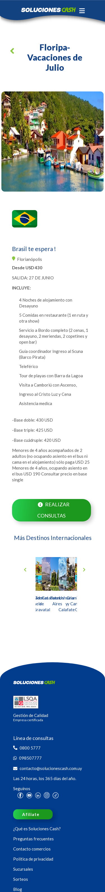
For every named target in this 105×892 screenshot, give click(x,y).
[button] (13, 52)
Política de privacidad (33, 858)
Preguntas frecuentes (33, 838)
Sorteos (20, 879)
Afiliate (30, 814)
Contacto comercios (32, 848)
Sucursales (23, 869)
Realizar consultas (53, 510)
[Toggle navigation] (82, 10)
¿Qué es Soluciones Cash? (37, 828)
